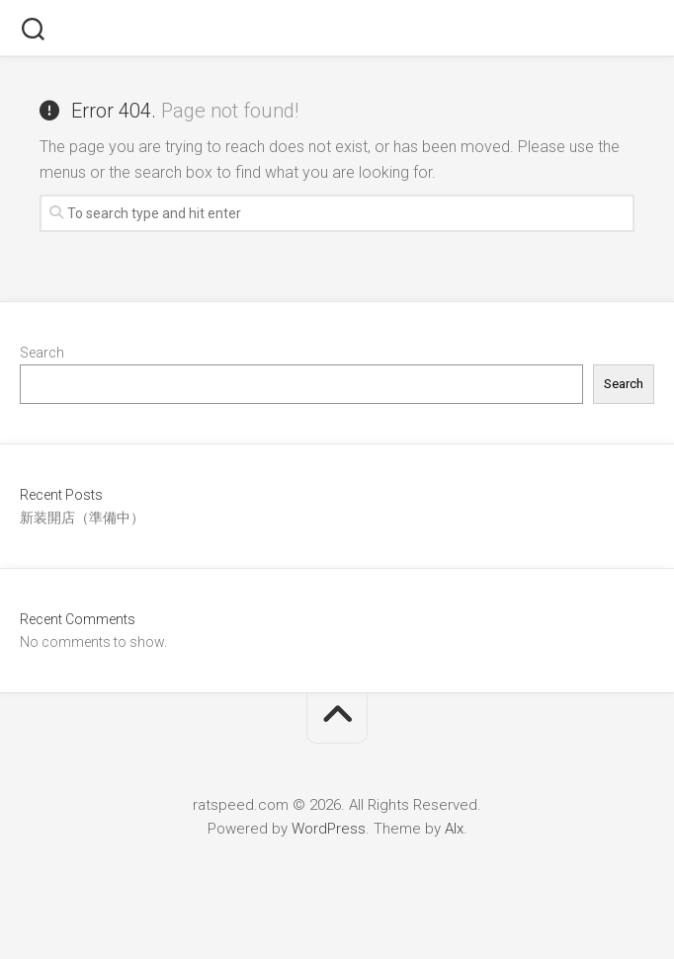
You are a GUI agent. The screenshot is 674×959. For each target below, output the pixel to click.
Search (42, 352)
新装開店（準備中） (82, 517)
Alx (454, 829)
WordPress (329, 829)
